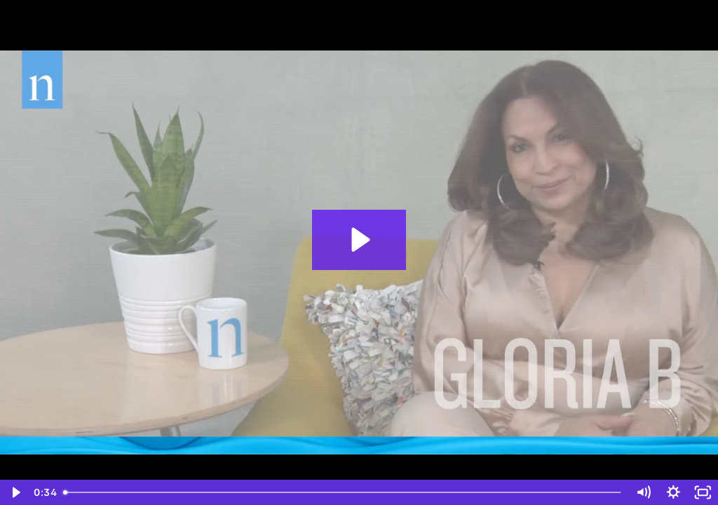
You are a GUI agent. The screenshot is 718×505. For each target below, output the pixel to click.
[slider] (343, 492)
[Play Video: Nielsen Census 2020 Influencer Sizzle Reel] (358, 239)
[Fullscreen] (703, 492)
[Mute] (643, 492)
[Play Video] (15, 492)
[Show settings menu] (673, 492)
